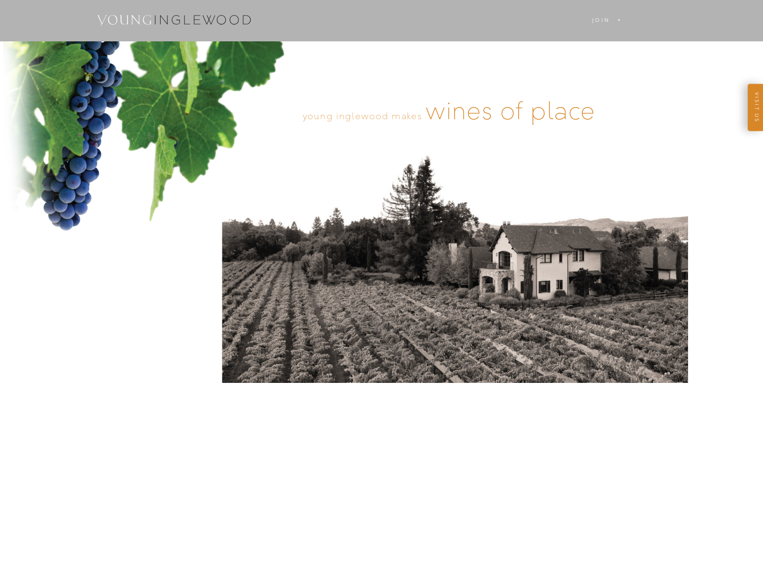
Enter (381, 165)
